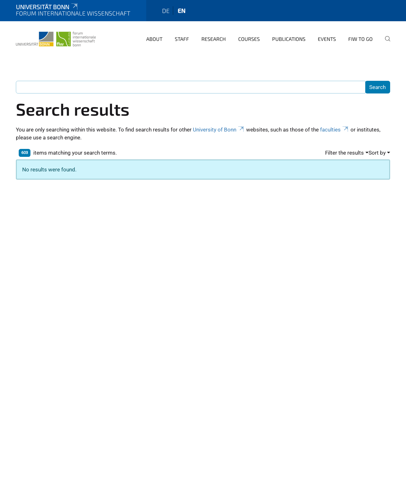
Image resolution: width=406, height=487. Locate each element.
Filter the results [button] (344, 153)
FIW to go (360, 39)
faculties (334, 129)
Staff (182, 39)
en (182, 10)
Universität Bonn (47, 6)
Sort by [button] (377, 153)
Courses (249, 39)
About (154, 39)
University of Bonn (219, 129)
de (166, 10)
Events (327, 39)
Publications (288, 39)
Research (213, 39)
